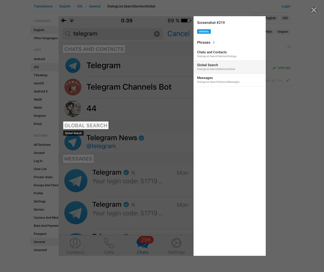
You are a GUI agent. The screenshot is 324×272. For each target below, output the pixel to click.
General (204, 31)
